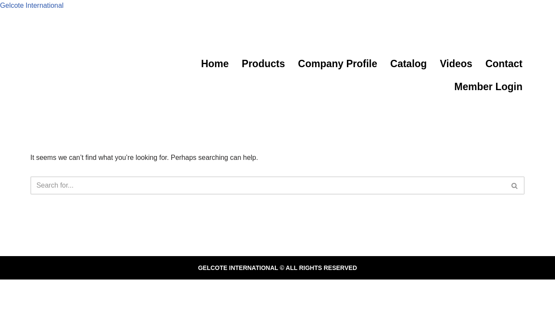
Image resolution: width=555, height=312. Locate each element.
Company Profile (337, 63)
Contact (503, 63)
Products (263, 63)
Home (215, 63)
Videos (456, 63)
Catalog (408, 63)
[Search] (267, 185)
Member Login (488, 86)
